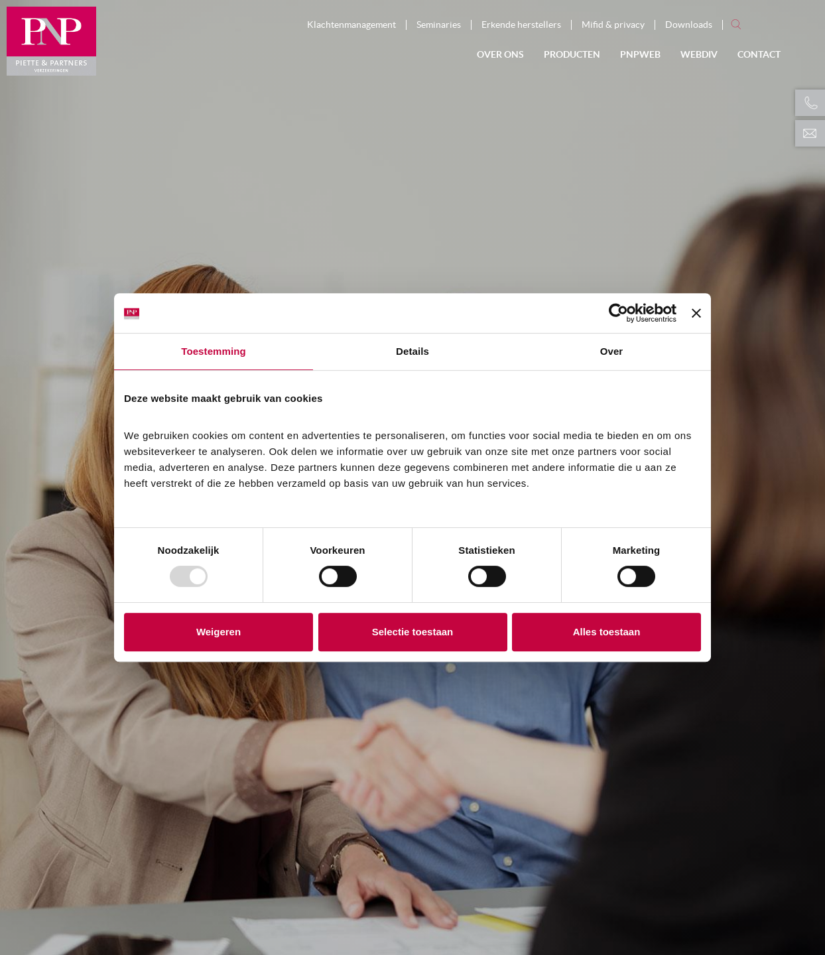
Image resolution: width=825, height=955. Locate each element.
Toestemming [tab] (213, 351)
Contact (759, 54)
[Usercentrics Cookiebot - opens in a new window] (618, 313)
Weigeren (218, 631)
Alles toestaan (607, 631)
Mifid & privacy (613, 25)
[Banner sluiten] (696, 313)
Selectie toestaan (413, 631)
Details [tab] (412, 351)
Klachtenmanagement (351, 25)
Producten (572, 54)
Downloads (688, 25)
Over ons (500, 54)
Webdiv (699, 54)
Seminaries (438, 25)
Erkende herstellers (521, 25)
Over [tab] (611, 351)
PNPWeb (640, 54)
